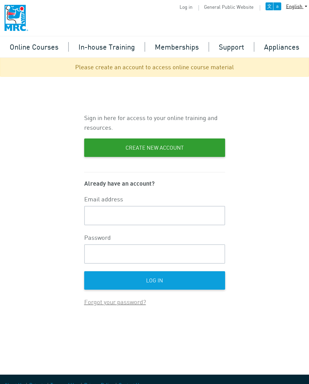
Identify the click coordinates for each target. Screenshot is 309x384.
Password (97, 237)
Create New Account (155, 147)
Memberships (177, 46)
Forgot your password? (115, 302)
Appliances (281, 46)
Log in (186, 7)
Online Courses (34, 46)
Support (231, 46)
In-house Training (106, 46)
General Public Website (228, 7)
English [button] (295, 6)
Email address (103, 199)
